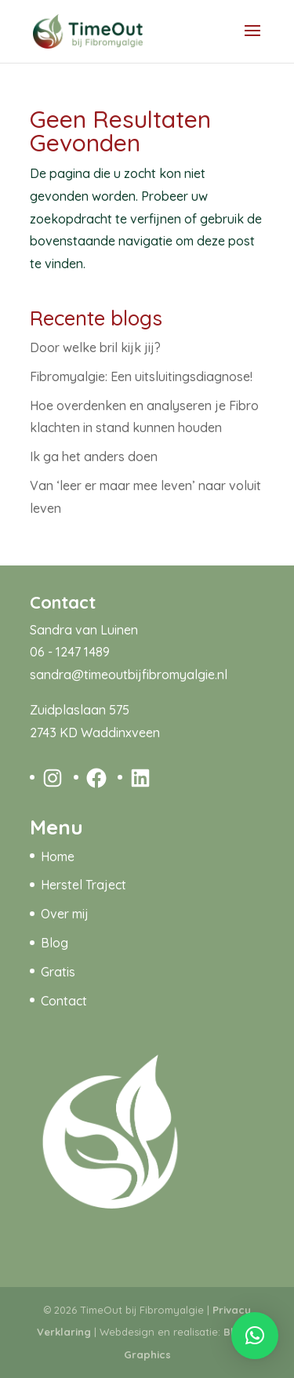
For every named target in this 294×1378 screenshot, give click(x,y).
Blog (54, 943)
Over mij (65, 914)
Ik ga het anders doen (94, 456)
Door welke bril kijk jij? (95, 347)
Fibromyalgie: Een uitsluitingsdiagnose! (141, 376)
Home (57, 856)
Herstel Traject (83, 885)
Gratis (58, 972)
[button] (254, 1335)
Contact (64, 1001)
